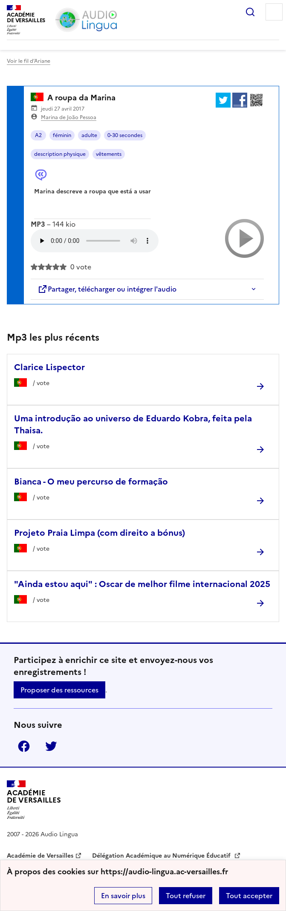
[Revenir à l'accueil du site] (34, 799)
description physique (60, 154)
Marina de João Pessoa (68, 117)
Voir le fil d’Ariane (28, 61)
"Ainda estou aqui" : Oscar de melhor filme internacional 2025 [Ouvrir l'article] (142, 584)
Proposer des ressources (59, 690)
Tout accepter (249, 896)
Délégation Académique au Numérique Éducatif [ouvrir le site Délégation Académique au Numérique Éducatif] (162, 855)
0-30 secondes (124, 135)
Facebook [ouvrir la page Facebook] (24, 746)
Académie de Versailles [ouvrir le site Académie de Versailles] (40, 855)
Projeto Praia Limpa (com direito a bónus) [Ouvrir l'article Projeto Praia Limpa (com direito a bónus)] (99, 532)
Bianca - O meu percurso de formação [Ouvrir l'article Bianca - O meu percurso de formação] (91, 481)
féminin (62, 135)
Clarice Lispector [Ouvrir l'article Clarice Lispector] (49, 367)
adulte (89, 135)
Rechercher (250, 11)
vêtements (108, 154)
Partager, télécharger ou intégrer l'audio (107, 289)
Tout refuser (185, 896)
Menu (274, 11)
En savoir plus (123, 896)
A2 (38, 135)
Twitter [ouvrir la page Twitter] (51, 746)
